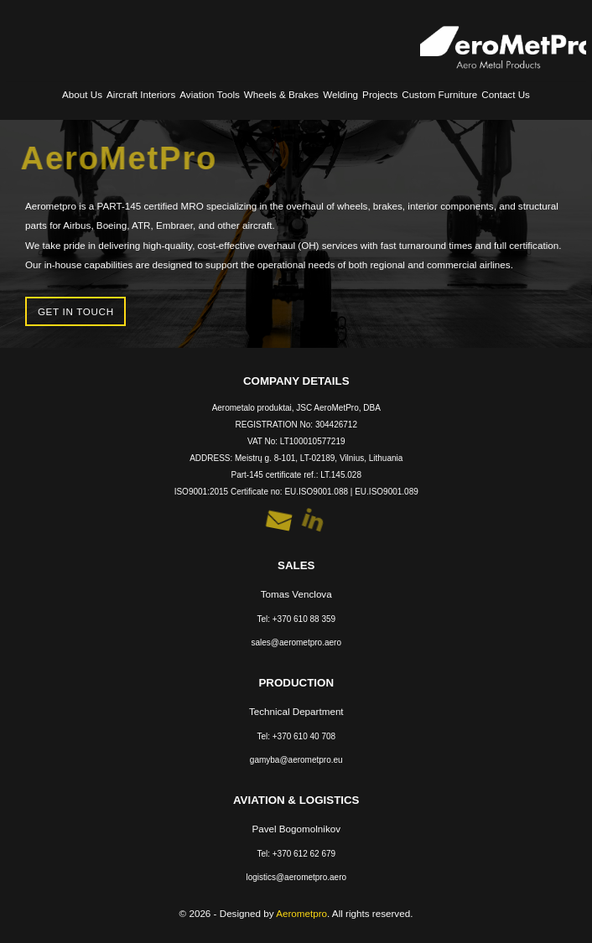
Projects (379, 94)
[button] (278, 521)
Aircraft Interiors (140, 94)
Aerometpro (301, 913)
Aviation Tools (209, 94)
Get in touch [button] (76, 311)
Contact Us (505, 94)
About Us (82, 94)
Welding (340, 94)
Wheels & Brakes (281, 94)
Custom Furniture (439, 94)
